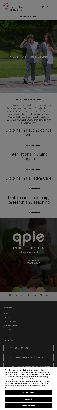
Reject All (28, 399)
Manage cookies (28, 392)
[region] (28, 388)
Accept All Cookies (28, 406)
